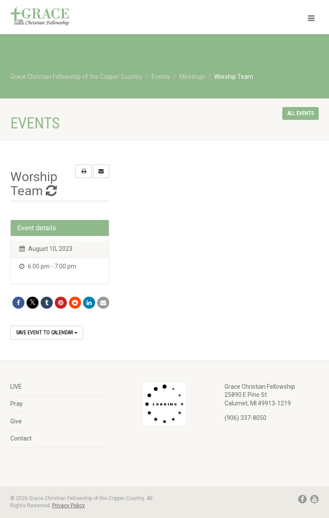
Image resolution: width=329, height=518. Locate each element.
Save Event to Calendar (47, 333)
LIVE (16, 386)
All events (300, 113)
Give (16, 421)
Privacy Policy (68, 506)
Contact (21, 438)
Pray (16, 403)
